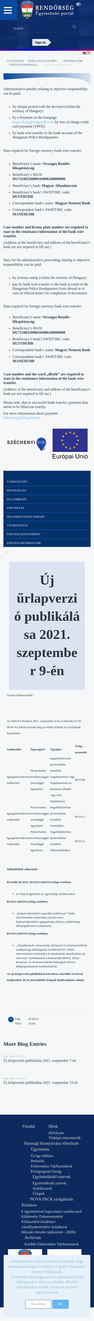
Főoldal (29, 1126)
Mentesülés (16, 490)
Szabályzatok (42, 1188)
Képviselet (15, 508)
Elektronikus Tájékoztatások (51, 1166)
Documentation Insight (26, 516)
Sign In (40, 42)
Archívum (32, 1237)
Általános (29, 1205)
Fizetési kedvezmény (24, 534)
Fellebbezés (17, 499)
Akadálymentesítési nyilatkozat (44, 1227)
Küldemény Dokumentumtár (42, 1216)
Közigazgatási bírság (44, 61)
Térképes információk (65, 1138)
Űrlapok (38, 1193)
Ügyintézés (15, 61)
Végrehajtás (17, 525)
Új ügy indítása (42, 1156)
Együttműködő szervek (51, 1176)
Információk (73, 61)
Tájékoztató (17, 481)
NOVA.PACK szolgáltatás (51, 1199)
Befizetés (37, 1161)
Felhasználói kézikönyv (38, 1222)
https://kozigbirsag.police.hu (33, 122)
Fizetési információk (25, 64)
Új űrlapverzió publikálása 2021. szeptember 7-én (39, 1061)
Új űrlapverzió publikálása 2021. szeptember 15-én (40, 1082)
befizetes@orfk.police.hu (21, 418)
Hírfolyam (56, 1133)
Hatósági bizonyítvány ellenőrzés (51, 1143)
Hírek (53, 1126)
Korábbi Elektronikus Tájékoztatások (51, 1244)
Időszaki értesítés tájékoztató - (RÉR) (48, 1232)
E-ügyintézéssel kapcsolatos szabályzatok (51, 1211)
